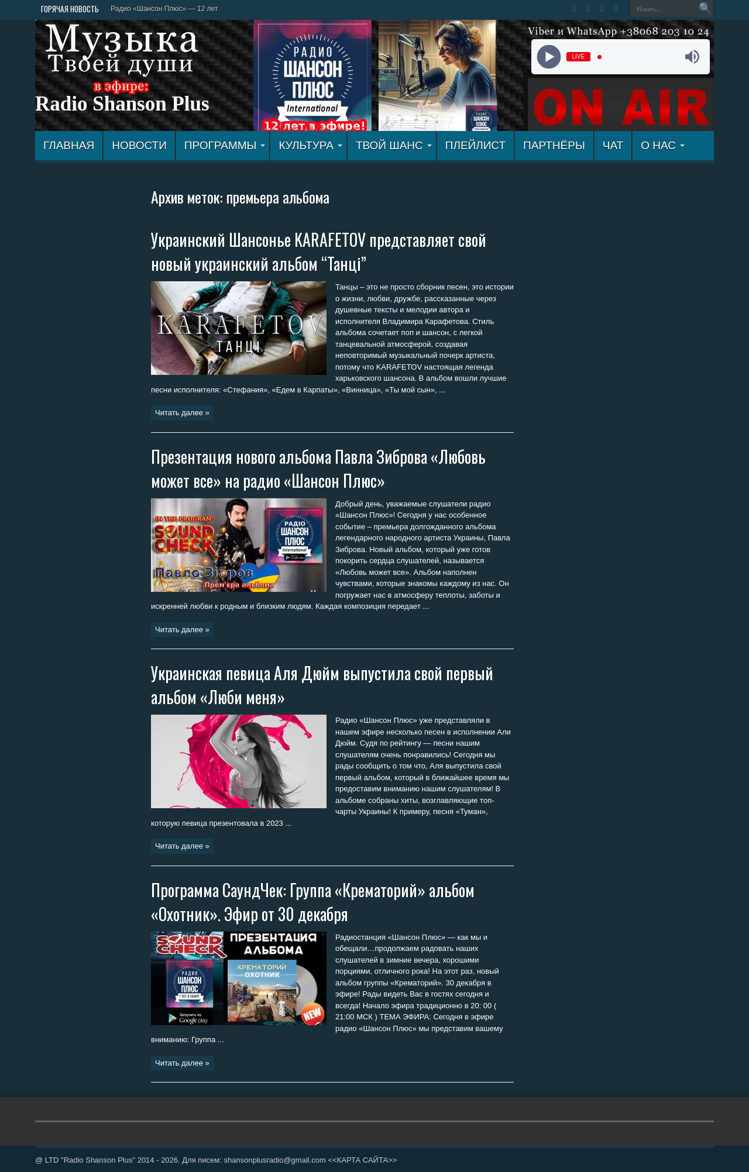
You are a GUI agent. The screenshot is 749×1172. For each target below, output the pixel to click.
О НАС (663, 145)
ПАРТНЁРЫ (554, 145)
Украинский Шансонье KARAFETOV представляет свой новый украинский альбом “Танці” (318, 251)
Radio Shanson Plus (122, 103)
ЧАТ (613, 145)
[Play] (549, 57)
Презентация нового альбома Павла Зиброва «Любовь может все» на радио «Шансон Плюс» (318, 468)
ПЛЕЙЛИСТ (475, 145)
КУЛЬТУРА (310, 145)
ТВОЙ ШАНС (394, 145)
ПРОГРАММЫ (225, 145)
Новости (139, 145)
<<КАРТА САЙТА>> (362, 1160)
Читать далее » (182, 412)
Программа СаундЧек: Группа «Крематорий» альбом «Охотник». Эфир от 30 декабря (313, 902)
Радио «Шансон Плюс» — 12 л (161, 9)
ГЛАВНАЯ (68, 145)
